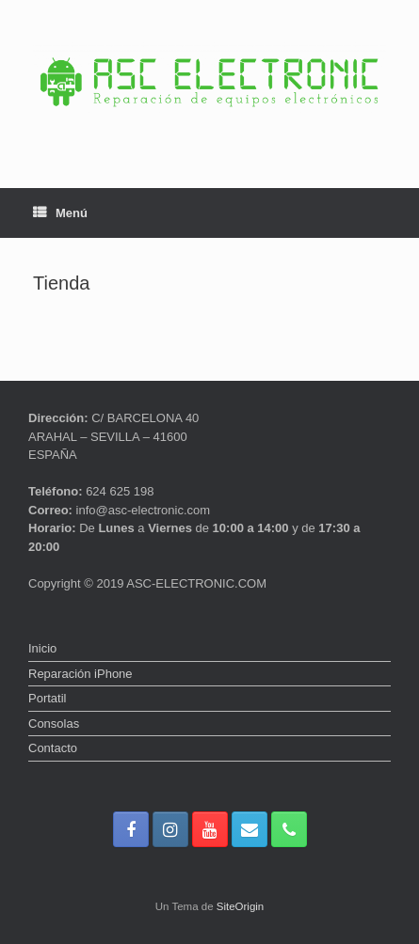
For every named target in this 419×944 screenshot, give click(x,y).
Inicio (42, 648)
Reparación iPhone (80, 674)
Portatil (47, 698)
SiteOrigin (241, 906)
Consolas (53, 723)
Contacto (52, 748)
